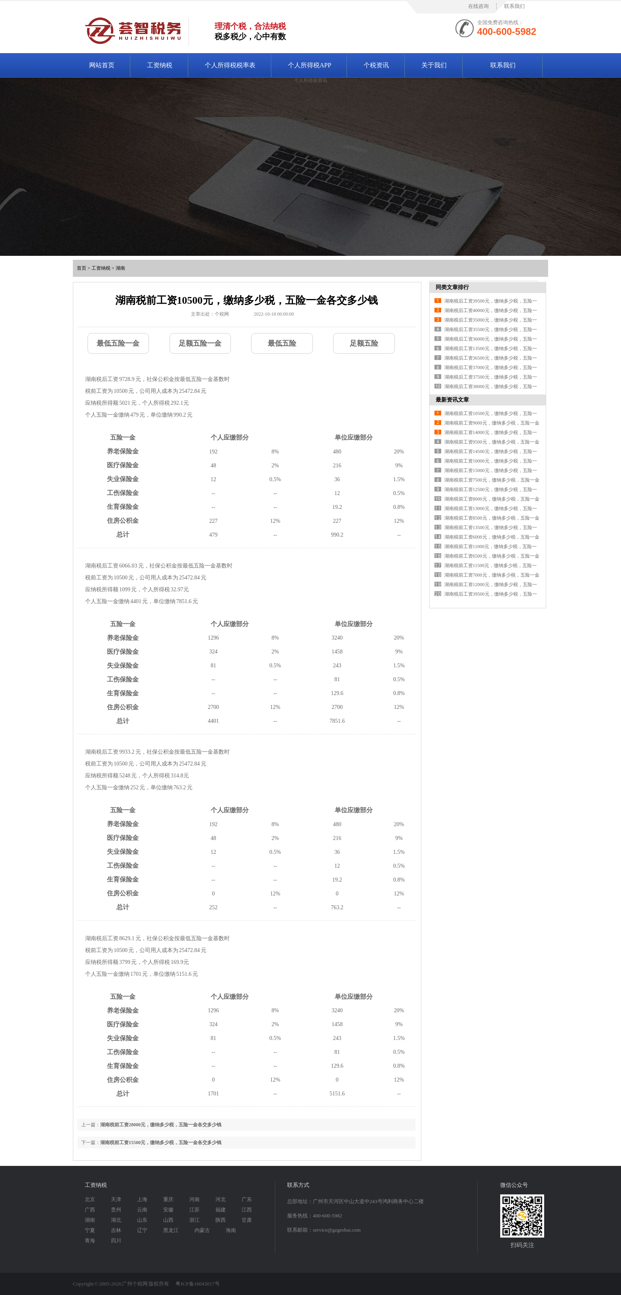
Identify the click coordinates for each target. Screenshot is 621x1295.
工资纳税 (159, 65)
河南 (194, 1199)
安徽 (168, 1210)
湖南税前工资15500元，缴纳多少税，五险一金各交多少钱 (160, 1142)
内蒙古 (202, 1230)
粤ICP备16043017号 (197, 1284)
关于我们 (434, 65)
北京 (90, 1199)
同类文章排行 (452, 287)
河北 (220, 1199)
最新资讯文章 (452, 400)
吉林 (116, 1230)
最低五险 (282, 343)
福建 (220, 1210)
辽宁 (142, 1230)
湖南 (120, 268)
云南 (142, 1210)
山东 (142, 1220)
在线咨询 (478, 6)
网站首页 (101, 65)
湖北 (116, 1220)
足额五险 (364, 343)
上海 (142, 1199)
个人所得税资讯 (310, 80)
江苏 (194, 1210)
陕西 (220, 1220)
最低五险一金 (118, 343)
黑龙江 (171, 1230)
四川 (116, 1241)
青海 (90, 1241)
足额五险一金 (200, 343)
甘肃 (247, 1220)
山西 (168, 1220)
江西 (247, 1210)
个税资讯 (376, 65)
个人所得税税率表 (230, 65)
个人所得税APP (309, 65)
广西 (90, 1210)
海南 (231, 1230)
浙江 (194, 1220)
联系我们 (514, 6)
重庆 (168, 1199)
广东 (247, 1199)
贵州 (116, 1210)
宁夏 (90, 1230)
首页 (81, 268)
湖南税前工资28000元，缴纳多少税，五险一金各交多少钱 (160, 1124)
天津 (116, 1199)
